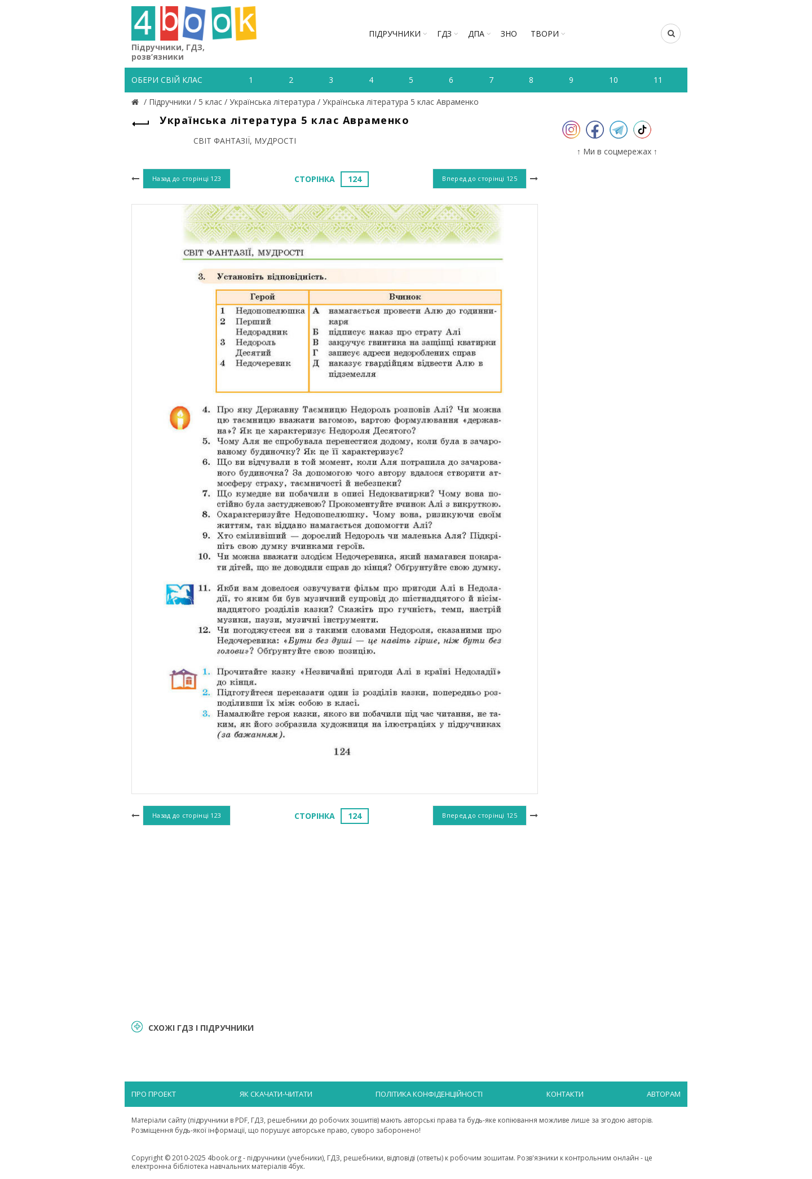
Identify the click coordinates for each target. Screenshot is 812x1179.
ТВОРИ (545, 33)
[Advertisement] (334, 921)
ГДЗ (444, 33)
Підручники (395, 33)
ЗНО (509, 33)
